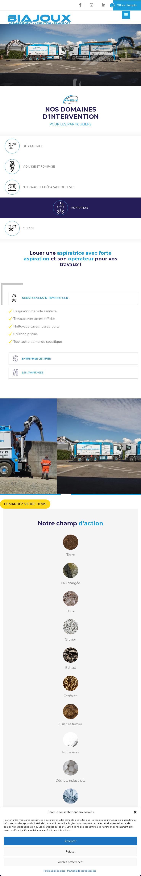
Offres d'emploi (125, 5)
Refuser (70, 852)
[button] (135, 812)
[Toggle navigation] (126, 15)
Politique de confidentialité (81, 870)
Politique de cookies (54, 870)
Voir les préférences (71, 862)
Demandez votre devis (25, 504)
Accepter (70, 841)
